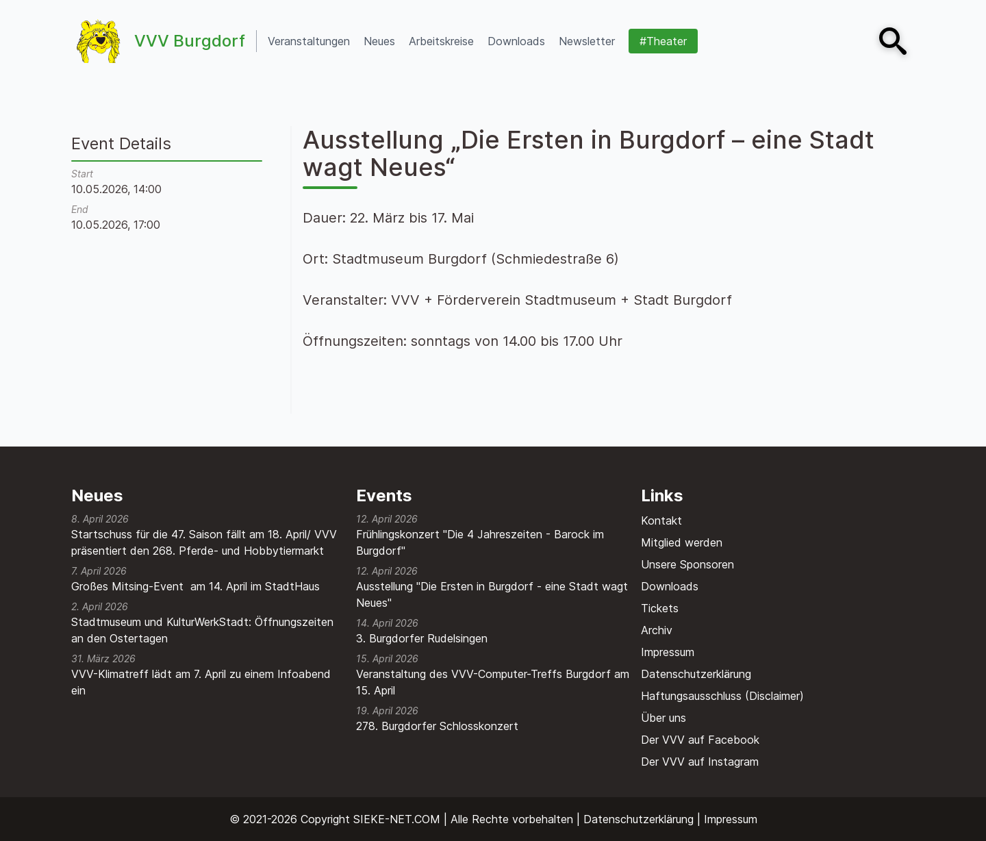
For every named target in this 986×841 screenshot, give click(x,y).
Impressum (667, 652)
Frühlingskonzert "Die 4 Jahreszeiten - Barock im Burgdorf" (480, 542)
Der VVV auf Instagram (700, 761)
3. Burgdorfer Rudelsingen (422, 638)
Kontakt (661, 520)
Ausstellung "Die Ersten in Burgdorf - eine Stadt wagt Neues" (492, 594)
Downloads (669, 586)
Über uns (663, 718)
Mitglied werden (681, 542)
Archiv (656, 630)
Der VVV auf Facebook (700, 739)
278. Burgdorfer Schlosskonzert (437, 726)
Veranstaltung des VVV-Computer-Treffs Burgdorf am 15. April (492, 682)
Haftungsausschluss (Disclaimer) (722, 696)
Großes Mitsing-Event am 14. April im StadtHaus (195, 586)
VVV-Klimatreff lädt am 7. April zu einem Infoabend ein (201, 682)
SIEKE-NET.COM (396, 819)
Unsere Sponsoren (687, 564)
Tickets (660, 608)
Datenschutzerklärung (696, 674)
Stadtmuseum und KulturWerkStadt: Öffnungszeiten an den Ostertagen (202, 630)
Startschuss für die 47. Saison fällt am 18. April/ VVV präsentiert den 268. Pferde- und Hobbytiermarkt (204, 542)
